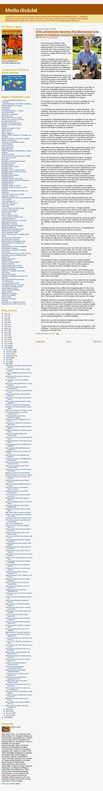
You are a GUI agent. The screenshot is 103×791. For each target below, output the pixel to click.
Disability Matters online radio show (14, 171)
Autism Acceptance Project (11, 128)
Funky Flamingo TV (8, 201)
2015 (6, 335)
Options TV (6, 257)
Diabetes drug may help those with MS (17, 473)
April (7, 709)
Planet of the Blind (8, 264)
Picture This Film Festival (10, 262)
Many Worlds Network (9, 222)
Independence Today (9, 211)
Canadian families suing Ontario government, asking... (15, 416)
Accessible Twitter (8, 112)
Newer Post (40, 341)
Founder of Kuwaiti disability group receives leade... (16, 434)
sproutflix (5, 300)
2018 (6, 328)
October (9, 354)
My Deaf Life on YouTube (10, 239)
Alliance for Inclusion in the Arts (13, 119)
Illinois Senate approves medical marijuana (18, 475)
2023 (6, 318)
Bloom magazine (7, 133)
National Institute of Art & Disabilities (14, 246)
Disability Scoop (7, 184)
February (9, 713)
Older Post (97, 341)
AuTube (4, 126)
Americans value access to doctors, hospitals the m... (16, 572)
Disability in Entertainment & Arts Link (15, 191)
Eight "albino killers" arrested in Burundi (17, 512)
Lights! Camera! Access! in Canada (14, 220)
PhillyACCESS (7, 260)
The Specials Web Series (10, 283)
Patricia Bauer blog (8, 258)
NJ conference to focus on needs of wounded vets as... (16, 413)
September (10, 356)
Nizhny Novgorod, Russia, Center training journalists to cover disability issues (16, 254)
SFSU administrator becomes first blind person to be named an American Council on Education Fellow (67, 33)
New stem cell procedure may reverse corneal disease (17, 466)
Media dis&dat (21, 10)
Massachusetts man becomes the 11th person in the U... (17, 653)
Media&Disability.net (9, 227)
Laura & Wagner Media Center (12, 217)
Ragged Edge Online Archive (12, 265)
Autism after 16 (7, 130)
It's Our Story (6, 213)
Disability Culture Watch (10, 166)
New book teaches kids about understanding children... (14, 667)
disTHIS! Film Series (9, 298)
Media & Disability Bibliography (12, 225)
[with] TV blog (6, 297)
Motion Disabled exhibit (10, 232)
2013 (6, 339)
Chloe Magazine (7, 144)
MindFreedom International (11, 231)
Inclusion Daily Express (10, 210)
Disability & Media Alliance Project (13, 161)
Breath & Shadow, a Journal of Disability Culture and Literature (16, 139)
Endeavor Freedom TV (10, 196)
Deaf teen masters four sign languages (17, 405)
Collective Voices (8, 145)
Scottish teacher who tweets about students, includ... (16, 681)
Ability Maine (6, 107)
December (9, 350)
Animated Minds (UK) (9, 121)
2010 (6, 346)
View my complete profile (11, 784)
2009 (6, 348)
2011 (6, 343)
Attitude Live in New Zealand (12, 125)
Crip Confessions (8, 147)
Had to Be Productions (9, 203)
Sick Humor (6, 272)
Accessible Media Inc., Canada (12, 111)
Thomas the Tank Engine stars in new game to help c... (17, 533)
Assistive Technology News (11, 123)
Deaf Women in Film (9, 158)
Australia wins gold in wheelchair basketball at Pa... (15, 590)
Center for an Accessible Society (13, 142)
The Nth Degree (7, 281)
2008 (6, 717)
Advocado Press (7, 116)
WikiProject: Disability (9, 293)
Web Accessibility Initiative (11, 290)
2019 (6, 326)
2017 (6, 331)
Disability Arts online (9, 163)
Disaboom (5, 192)
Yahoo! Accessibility (9, 295)
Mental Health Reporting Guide (12, 229)
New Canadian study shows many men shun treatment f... (17, 688)
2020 (6, 324)
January (9, 715)
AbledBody (5, 109)
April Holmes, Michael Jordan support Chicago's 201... (17, 506)
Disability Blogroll (8, 165)
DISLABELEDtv (7, 149)
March (8, 711)
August (8, 357)
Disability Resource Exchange (12, 178)
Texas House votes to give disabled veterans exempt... (16, 488)
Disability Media (7, 173)
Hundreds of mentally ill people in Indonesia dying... (15, 663)
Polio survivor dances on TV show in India (18, 410)
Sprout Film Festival (9, 274)
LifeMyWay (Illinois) (8, 218)
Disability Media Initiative (10, 175)
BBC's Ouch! (6, 131)
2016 (6, 333)
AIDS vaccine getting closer (14, 523)
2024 (6, 316)
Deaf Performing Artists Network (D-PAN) (16, 156)
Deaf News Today (8, 154)
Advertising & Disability (10, 114)
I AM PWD (5, 206)
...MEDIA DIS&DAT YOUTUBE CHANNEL (16, 104)
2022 (6, 320)
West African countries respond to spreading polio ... (16, 387)
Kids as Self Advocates (10, 215)
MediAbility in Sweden (9, 224)
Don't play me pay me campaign (13, 194)
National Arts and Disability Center (14, 241)
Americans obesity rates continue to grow (18, 518)
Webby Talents (7, 291)
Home (69, 341)
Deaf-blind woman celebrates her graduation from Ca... (15, 678)
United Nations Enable (9, 288)
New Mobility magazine (10, 248)
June (8, 361)
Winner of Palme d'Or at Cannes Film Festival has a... (17, 583)
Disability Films (7, 168)
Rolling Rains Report (9, 269)
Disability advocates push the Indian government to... (16, 491)
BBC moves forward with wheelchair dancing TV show (16, 463)
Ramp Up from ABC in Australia (13, 267)
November (9, 352)
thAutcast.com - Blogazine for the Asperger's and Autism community (13, 303)
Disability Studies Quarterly (11, 185)
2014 (6, 337)
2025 (6, 314)
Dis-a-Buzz (5, 159)
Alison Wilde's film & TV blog (12, 118)
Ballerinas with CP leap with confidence (17, 632)
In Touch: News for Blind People (13, 208)
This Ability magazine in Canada (13, 285)
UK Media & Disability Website (12, 286)
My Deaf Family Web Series (11, 238)
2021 (6, 322)
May (7, 363)
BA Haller (17, 727)
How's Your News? (8, 205)
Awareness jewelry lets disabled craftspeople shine (15, 670)
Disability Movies (7, 177)
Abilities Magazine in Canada (12, 105)
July (7, 359)
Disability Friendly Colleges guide (13, 170)
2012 (6, 341)
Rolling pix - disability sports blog (13, 271)
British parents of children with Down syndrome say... (16, 706)
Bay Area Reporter (50, 37)
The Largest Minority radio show (13, 279)
